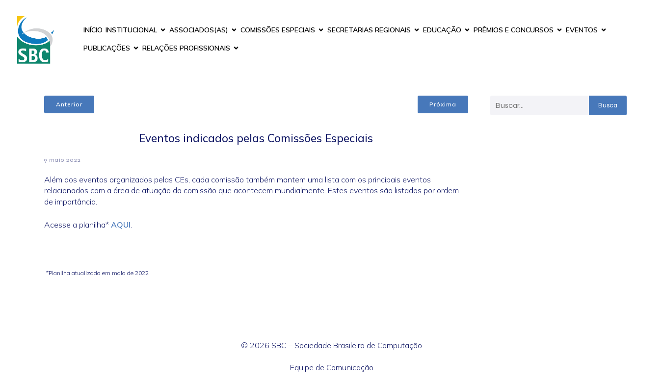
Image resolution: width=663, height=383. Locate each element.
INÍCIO (93, 30)
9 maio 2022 (62, 159)
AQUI (121, 225)
